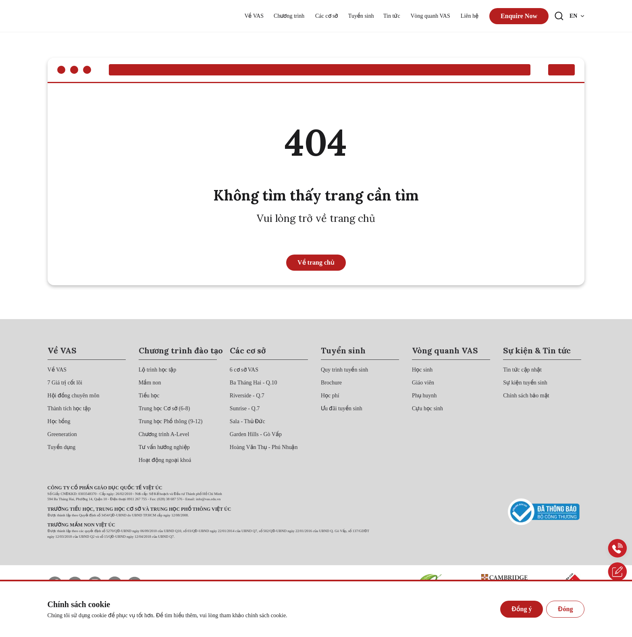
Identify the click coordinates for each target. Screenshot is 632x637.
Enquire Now (519, 16)
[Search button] (559, 16)
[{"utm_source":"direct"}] (74, 16)
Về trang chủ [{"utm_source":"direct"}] (316, 262)
